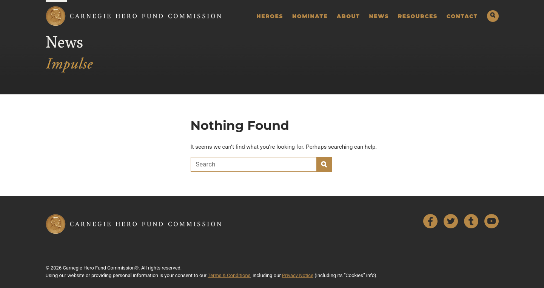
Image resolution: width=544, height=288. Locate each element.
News (378, 16)
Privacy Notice (297, 275)
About (348, 16)
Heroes (269, 16)
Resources (418, 16)
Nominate (310, 16)
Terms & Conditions (229, 275)
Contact (462, 16)
